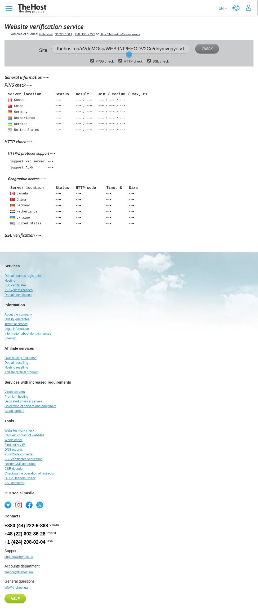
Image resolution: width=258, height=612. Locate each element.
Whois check (14, 440)
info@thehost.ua (16, 587)
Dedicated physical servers (23, 401)
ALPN (29, 168)
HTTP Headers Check (20, 478)
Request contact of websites (24, 435)
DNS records (14, 449)
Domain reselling (16, 363)
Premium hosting (16, 396)
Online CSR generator (20, 464)
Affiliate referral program (22, 372)
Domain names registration (23, 276)
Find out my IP (15, 445)
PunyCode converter (19, 454)
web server (35, 161)
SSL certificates (15, 285)
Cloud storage (14, 411)
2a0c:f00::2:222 (85, 34)
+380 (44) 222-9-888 (26, 525)
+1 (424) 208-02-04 (25, 542)
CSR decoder (14, 469)
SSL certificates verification (24, 459)
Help (15, 598)
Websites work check (19, 430)
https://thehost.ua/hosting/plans (120, 34)
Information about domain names (28, 333)
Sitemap (10, 338)
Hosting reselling (16, 367)
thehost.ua (45, 34)
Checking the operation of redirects (29, 473)
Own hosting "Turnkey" (21, 358)
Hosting (10, 280)
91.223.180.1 (63, 34)
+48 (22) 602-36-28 (25, 533)
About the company (18, 314)
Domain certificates (18, 295)
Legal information (17, 329)
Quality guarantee (17, 319)
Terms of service (16, 324)
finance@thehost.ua (19, 572)
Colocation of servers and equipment (30, 406)
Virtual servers (15, 392)
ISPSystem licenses (19, 290)
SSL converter (15, 483)
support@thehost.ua (19, 557)
